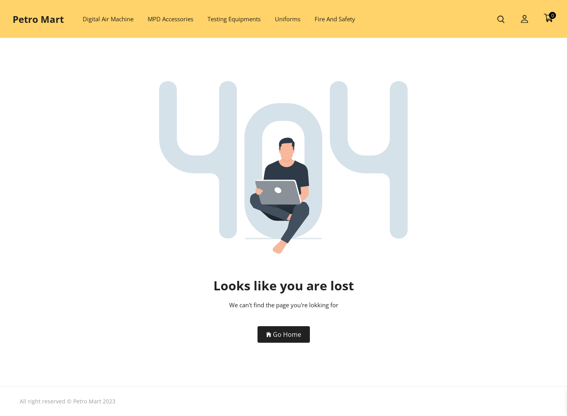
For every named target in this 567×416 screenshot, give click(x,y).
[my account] (524, 19)
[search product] (500, 19)
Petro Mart (38, 19)
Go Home (283, 334)
